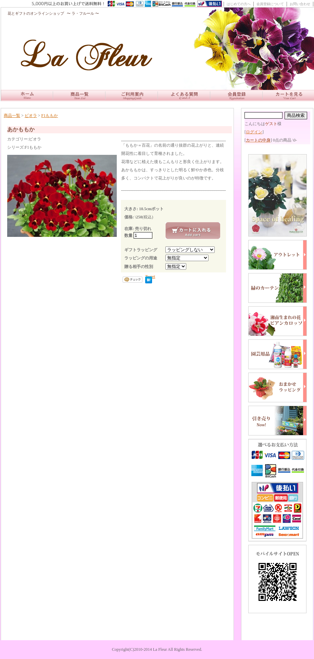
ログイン (254, 132)
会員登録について (270, 4)
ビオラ (31, 115)
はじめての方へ (239, 4)
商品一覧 (12, 115)
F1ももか (49, 115)
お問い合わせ (300, 4)
